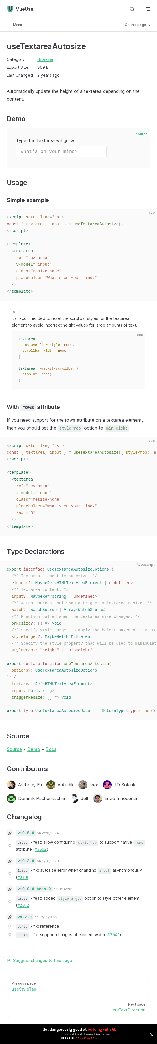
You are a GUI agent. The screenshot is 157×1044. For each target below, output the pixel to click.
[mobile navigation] (148, 9)
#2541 (113, 934)
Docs (51, 749)
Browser (45, 59)
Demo (33, 749)
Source (14, 749)
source (141, 134)
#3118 (22, 877)
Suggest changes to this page (39, 960)
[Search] (132, 9)
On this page (138, 25)
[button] (152, 1034)
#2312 (23, 905)
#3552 (41, 849)
